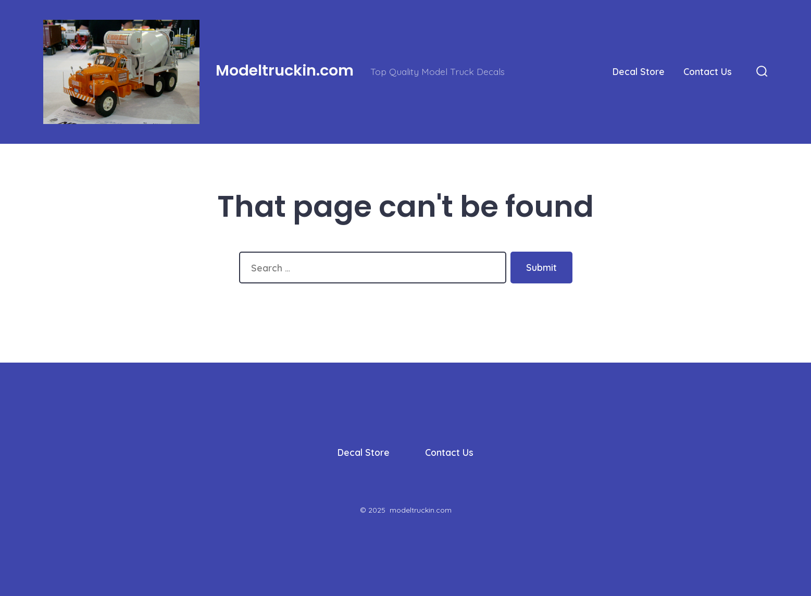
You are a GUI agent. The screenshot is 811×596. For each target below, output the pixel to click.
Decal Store (639, 71)
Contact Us (707, 71)
